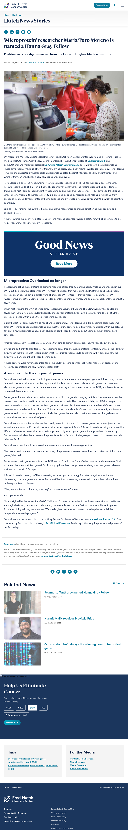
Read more (9, 544)
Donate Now (12, 723)
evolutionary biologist (19, 759)
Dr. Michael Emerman (58, 523)
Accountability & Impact (15, 813)
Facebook (6, 32)
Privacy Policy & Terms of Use (62, 809)
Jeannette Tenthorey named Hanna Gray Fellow (77, 593)
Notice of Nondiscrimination (62, 829)
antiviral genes (38, 759)
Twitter (18, 32)
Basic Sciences (37, 766)
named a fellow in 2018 (103, 519)
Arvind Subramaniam (18, 766)
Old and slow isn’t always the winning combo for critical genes (82, 646)
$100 (32, 708)
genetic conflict (16, 762)
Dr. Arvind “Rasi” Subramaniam (61, 165)
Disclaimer (55, 825)
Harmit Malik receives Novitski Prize (69, 619)
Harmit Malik (31, 762)
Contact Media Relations (82, 759)
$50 (43, 708)
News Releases (77, 762)
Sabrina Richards (35, 63)
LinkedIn (12, 32)
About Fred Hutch (79, 769)
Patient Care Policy (58, 821)
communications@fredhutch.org (56, 556)
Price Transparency (58, 817)
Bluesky (29, 32)
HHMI (11, 769)
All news (118, 583)
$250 (20, 708)
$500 (9, 708)
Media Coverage (78, 765)
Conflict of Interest (58, 813)
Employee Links (11, 817)
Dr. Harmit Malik (97, 161)
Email (23, 32)
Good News (51, 766)
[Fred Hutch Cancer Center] (18, 799)
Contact (8, 809)
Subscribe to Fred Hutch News (18, 822)
